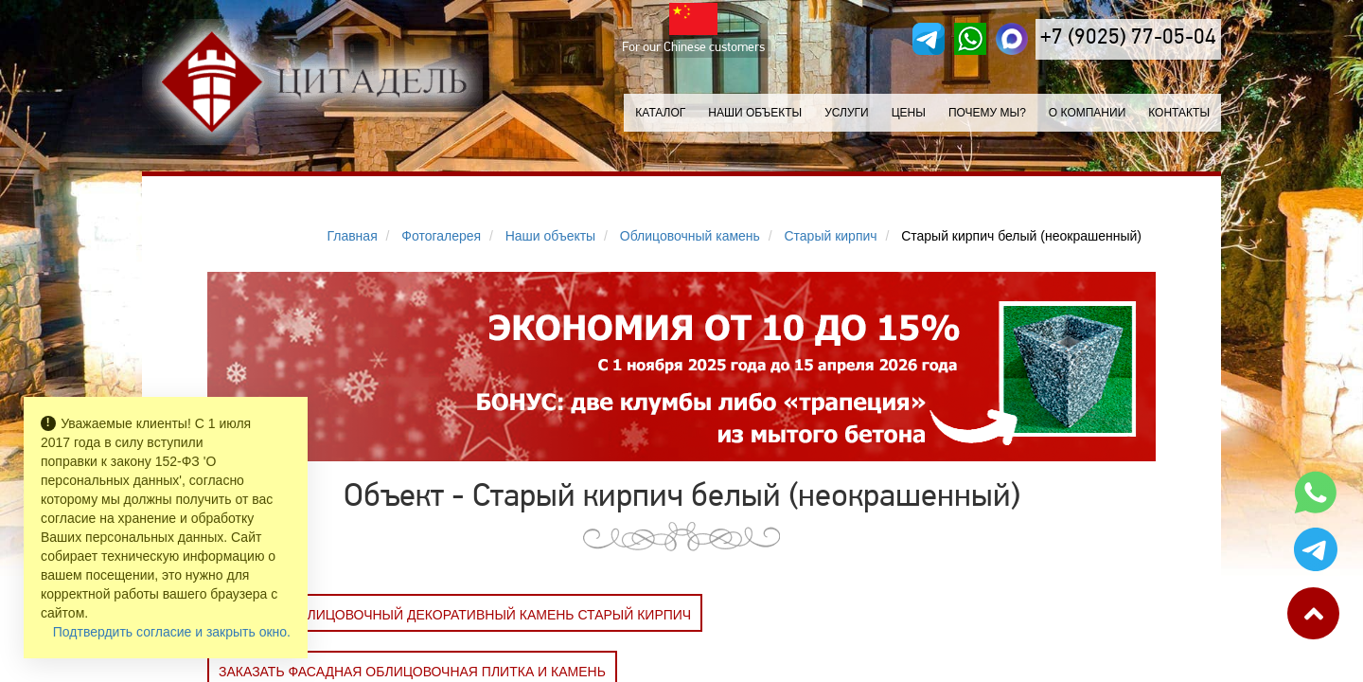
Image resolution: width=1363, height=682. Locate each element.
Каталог (660, 112)
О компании (1087, 112)
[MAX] (1012, 39)
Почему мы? (987, 112)
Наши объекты (755, 112)
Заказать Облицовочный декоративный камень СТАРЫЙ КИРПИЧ (455, 614)
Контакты (1179, 112)
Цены (909, 112)
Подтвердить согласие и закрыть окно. (172, 631)
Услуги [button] (846, 112)
